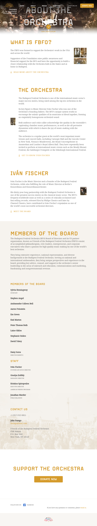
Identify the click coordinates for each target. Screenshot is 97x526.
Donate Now (87, 6)
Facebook (30, 505)
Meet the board (22, 211)
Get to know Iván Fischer (36, 155)
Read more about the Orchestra (31, 72)
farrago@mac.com (18, 423)
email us (83, 508)
